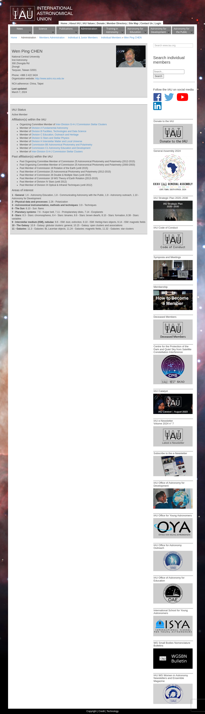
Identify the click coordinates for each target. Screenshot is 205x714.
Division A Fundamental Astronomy (50, 128)
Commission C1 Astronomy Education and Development (61, 148)
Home (64, 23)
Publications (66, 28)
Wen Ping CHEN (133, 37)
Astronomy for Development (158, 30)
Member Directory (117, 23)
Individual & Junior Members (83, 37)
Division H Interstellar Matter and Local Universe (57, 141)
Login (158, 23)
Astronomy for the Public (181, 30)
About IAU (75, 23)
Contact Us (146, 23)
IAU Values (89, 23)
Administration (89, 28)
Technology (113, 711)
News (20, 28)
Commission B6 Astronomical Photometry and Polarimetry (62, 144)
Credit (101, 711)
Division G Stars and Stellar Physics (50, 138)
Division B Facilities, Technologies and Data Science (59, 131)
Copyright (91, 711)
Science (43, 28)
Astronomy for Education (135, 30)
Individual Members (111, 37)
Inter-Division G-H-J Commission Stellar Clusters (81, 124)
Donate (101, 23)
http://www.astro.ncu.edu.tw (49, 78)
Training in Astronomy (112, 30)
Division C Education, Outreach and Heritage (55, 134)
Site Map (133, 23)
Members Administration (52, 37)
